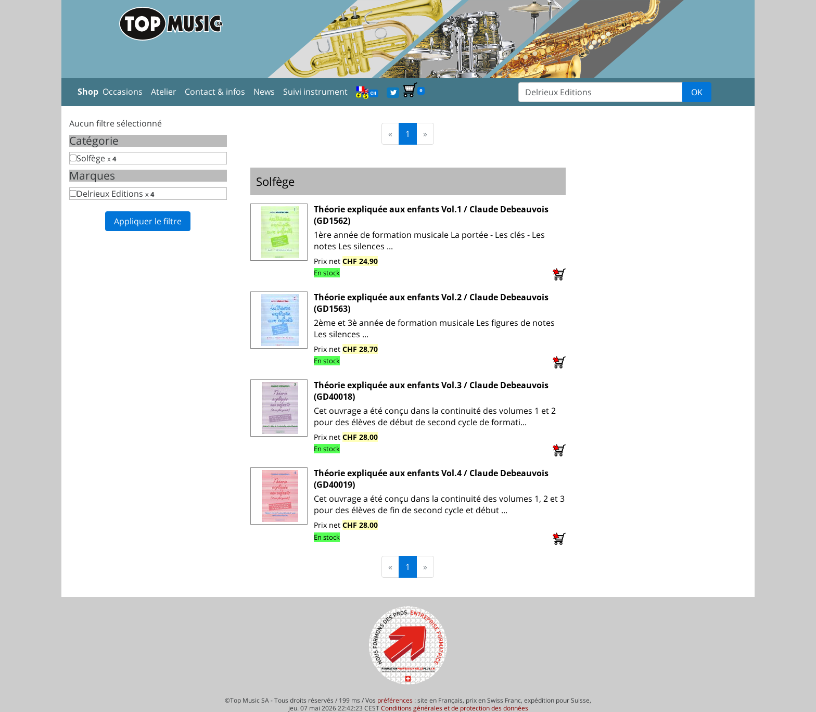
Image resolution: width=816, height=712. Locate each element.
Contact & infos (215, 91)
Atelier (163, 91)
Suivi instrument (315, 91)
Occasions (123, 91)
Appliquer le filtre (148, 221)
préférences (395, 700)
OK (697, 92)
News (264, 91)
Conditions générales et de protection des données (454, 708)
